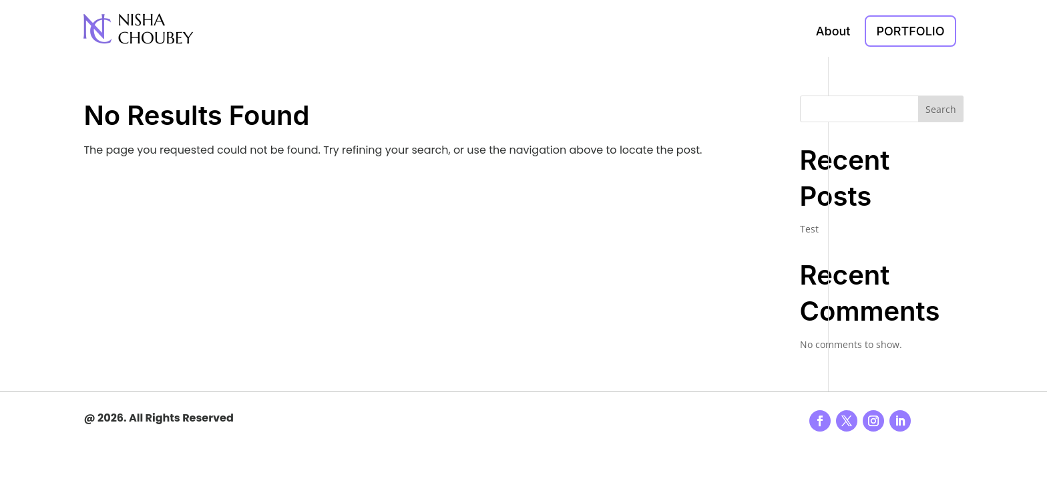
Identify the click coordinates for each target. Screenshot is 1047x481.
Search (940, 109)
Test (809, 228)
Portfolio (910, 31)
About (833, 31)
